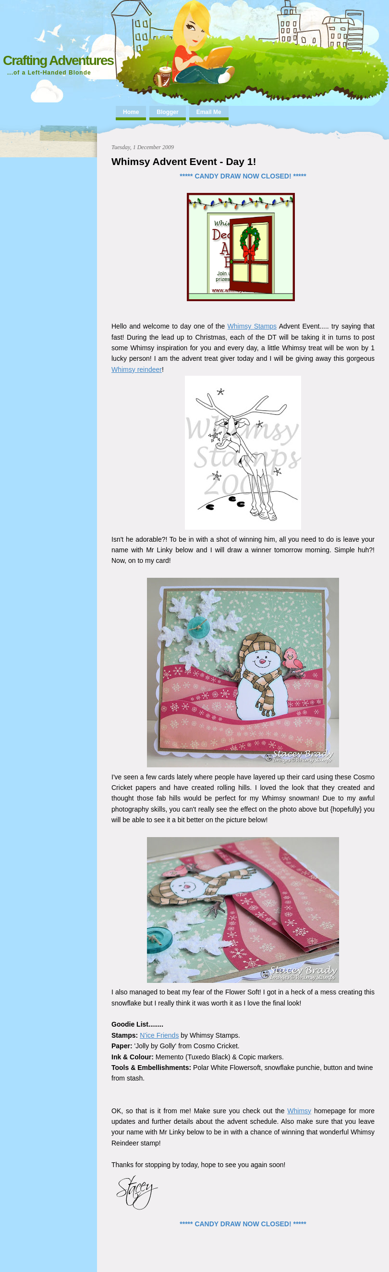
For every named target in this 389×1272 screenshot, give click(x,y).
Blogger (167, 112)
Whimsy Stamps (252, 326)
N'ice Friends (159, 1035)
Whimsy (299, 1111)
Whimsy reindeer (136, 369)
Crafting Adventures (58, 60)
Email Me (208, 112)
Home (131, 112)
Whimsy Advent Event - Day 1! (183, 161)
